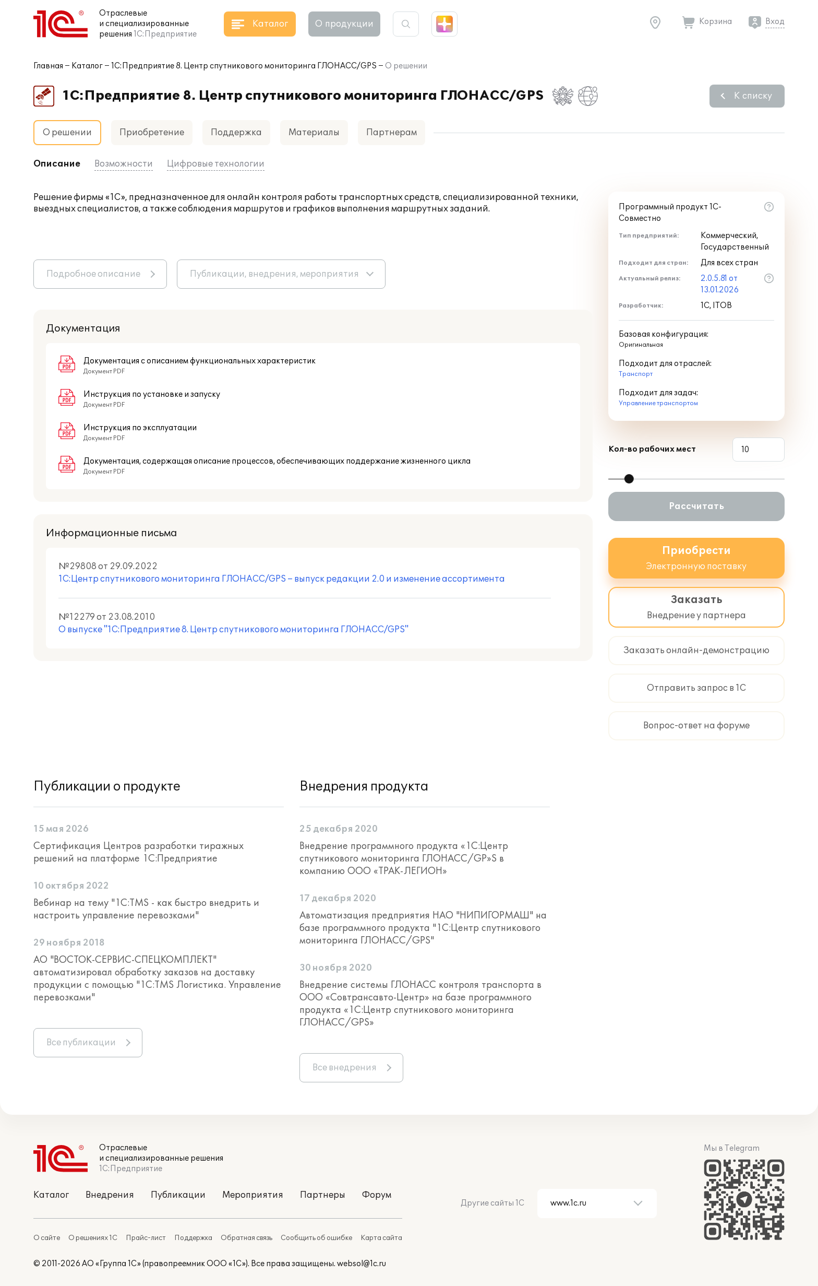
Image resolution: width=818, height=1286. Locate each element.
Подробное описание (93, 274)
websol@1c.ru (361, 1263)
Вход (775, 21)
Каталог (87, 66)
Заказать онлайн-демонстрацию (696, 650)
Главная (48, 66)
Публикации (178, 1195)
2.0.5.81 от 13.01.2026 (720, 284)
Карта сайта (381, 1238)
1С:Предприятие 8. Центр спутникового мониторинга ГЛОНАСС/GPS (244, 66)
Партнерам (391, 132)
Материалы (314, 132)
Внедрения (110, 1195)
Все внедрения (344, 1068)
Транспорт (636, 374)
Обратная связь (246, 1238)
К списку (753, 96)
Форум (376, 1195)
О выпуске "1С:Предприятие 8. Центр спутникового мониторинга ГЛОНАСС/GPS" (233, 629)
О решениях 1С (92, 1238)
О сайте (46, 1238)
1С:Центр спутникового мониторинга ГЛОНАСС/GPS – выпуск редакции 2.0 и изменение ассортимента (281, 579)
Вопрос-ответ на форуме (696, 726)
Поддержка (236, 132)
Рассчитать (696, 506)
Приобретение (151, 132)
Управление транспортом (658, 403)
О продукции (344, 24)
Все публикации (81, 1042)
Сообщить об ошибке (316, 1238)
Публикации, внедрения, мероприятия (274, 274)
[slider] (629, 478)
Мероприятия (252, 1195)
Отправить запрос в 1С (696, 688)
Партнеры (322, 1195)
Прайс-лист (146, 1238)
